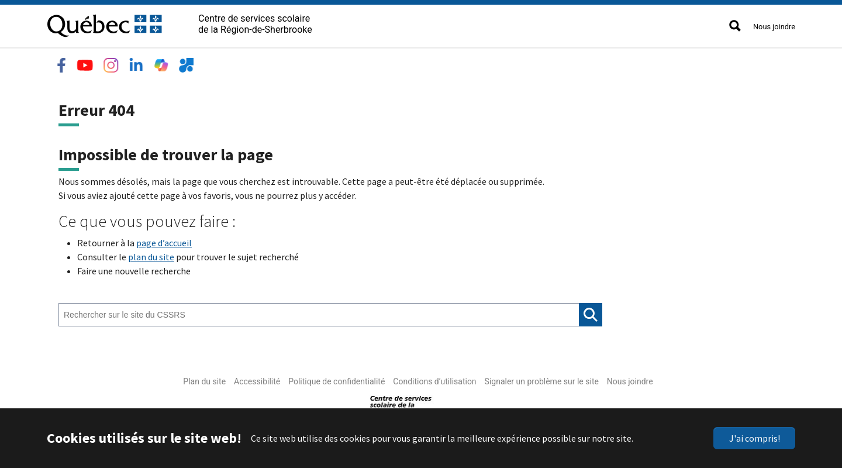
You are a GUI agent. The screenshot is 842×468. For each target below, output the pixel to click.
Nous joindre (774, 26)
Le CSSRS (71, 62)
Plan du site (204, 379)
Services (218, 62)
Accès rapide (392, 62)
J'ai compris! (754, 438)
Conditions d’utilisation (434, 379)
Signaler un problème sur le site (542, 379)
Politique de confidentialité (336, 379)
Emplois (270, 62)
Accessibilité (257, 379)
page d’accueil (164, 240)
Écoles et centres (145, 62)
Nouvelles (326, 62)
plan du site (151, 254)
